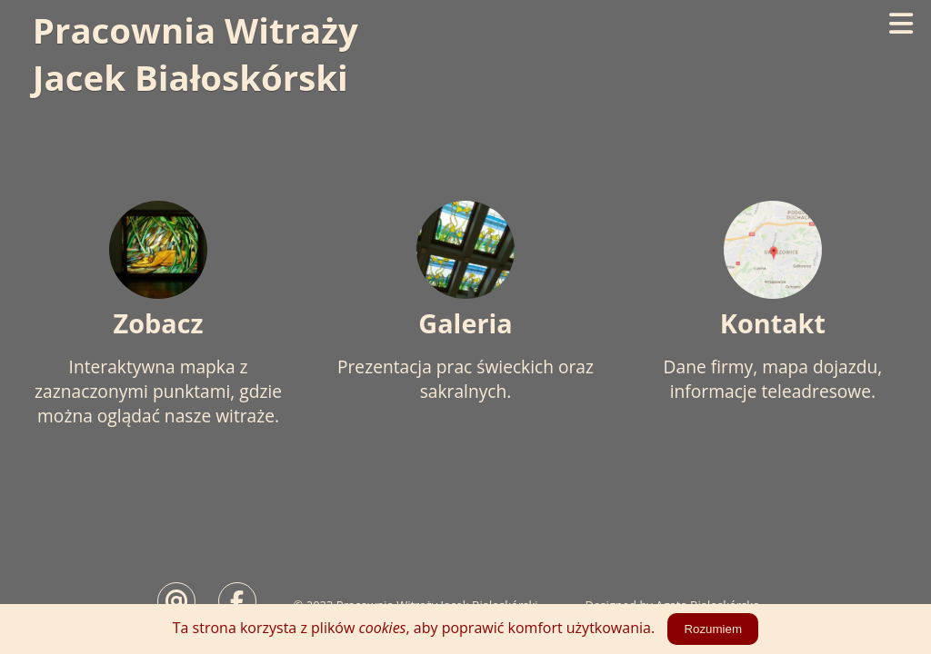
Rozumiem (713, 629)
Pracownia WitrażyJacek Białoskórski (195, 53)
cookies (382, 628)
